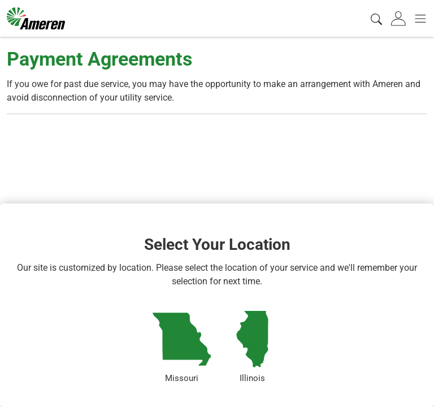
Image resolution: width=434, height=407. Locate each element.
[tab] (399, 18)
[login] (399, 18)
